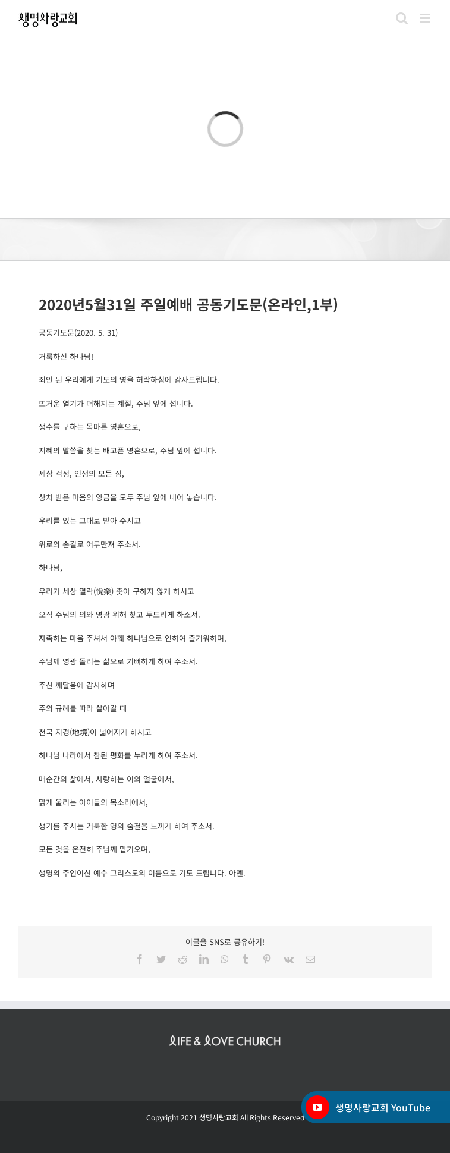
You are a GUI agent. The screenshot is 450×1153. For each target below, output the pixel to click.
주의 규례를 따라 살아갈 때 (83, 708)
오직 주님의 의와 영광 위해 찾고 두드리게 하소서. (119, 614)
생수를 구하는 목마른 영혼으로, (90, 426)
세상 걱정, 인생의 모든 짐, (81, 473)
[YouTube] (317, 1107)
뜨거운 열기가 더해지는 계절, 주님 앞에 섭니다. (116, 403)
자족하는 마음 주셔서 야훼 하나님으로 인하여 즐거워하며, (132, 638)
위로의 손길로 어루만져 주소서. (90, 544)
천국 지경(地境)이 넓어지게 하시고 (95, 732)
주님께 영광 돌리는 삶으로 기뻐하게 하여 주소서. (118, 661)
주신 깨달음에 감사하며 (77, 685)
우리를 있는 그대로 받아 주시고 (90, 520)
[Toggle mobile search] (402, 18)
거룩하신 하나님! (66, 356)
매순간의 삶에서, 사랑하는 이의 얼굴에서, (106, 779)
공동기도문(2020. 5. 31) (78, 332)
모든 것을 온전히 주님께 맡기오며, (94, 849)
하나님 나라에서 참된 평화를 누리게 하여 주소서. (118, 755)
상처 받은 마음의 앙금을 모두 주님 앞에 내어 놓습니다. (128, 497)
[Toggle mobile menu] (426, 18)
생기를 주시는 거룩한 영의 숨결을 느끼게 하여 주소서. (127, 825)
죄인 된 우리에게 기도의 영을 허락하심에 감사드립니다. (129, 379)
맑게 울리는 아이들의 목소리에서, (93, 802)
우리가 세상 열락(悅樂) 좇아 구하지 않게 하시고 (116, 591)
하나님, (50, 567)
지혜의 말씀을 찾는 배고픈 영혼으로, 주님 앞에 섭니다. (128, 450)
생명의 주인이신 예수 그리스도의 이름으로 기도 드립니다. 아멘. (142, 872)
